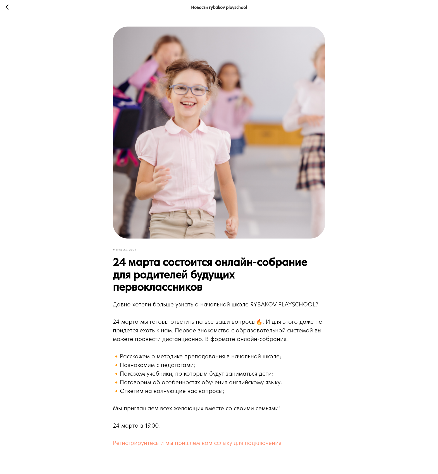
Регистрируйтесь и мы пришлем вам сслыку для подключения (197, 443)
